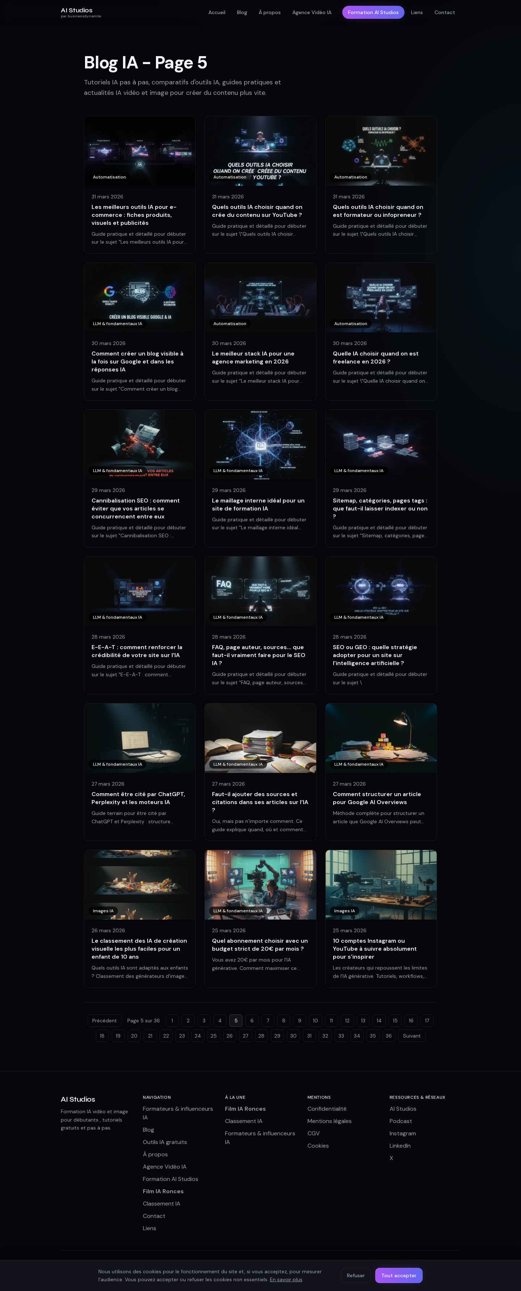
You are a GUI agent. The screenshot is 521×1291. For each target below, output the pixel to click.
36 (389, 1036)
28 (261, 1036)
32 (325, 1036)
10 (315, 1020)
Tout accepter (398, 1275)
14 (379, 1020)
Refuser (356, 1275)
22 (166, 1036)
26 (229, 1036)
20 (134, 1036)
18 (102, 1036)
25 (214, 1036)
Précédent (104, 1020)
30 (293, 1036)
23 (182, 1036)
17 (427, 1020)
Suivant (412, 1036)
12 (347, 1020)
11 (331, 1020)
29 (277, 1036)
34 (357, 1036)
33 (341, 1036)
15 (395, 1020)
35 (373, 1036)
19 (118, 1036)
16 (411, 1020)
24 (198, 1036)
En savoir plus (286, 1279)
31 (309, 1036)
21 (150, 1036)
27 (245, 1036)
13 (363, 1020)
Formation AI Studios (373, 12)
